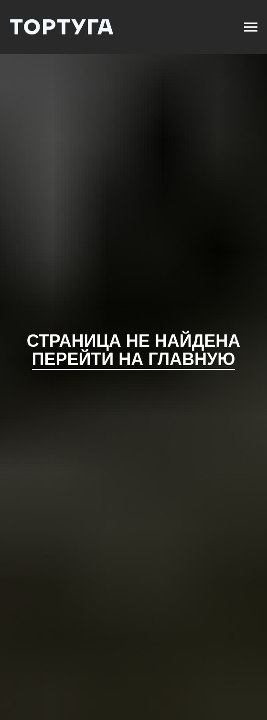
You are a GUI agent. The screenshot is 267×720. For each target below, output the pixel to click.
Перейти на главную (133, 359)
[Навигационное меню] (250, 27)
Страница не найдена (134, 341)
